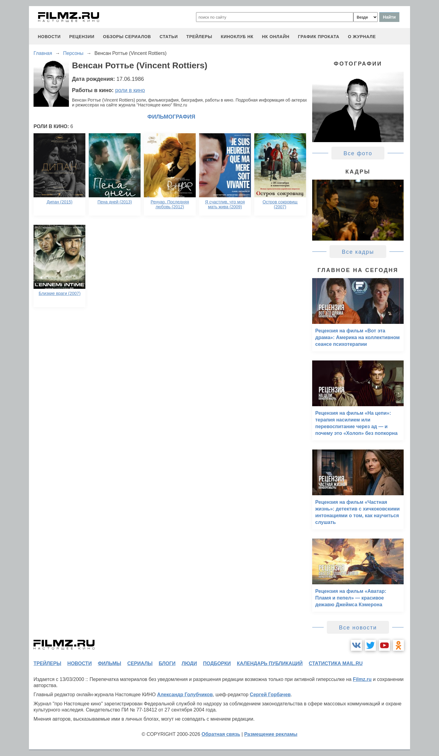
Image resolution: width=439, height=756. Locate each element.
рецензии (82, 36)
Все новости (358, 628)
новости (49, 36)
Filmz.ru (362, 679)
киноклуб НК (237, 36)
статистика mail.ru (336, 663)
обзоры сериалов (127, 36)
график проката (318, 36)
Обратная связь (221, 734)
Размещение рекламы (271, 734)
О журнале (362, 36)
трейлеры (199, 36)
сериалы (139, 663)
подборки (217, 663)
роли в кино (130, 90)
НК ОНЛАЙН (275, 36)
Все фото (358, 153)
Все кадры (358, 252)
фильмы (109, 663)
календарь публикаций (270, 663)
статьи (168, 36)
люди (189, 663)
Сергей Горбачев (270, 694)
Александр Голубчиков (185, 694)
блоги (167, 663)
